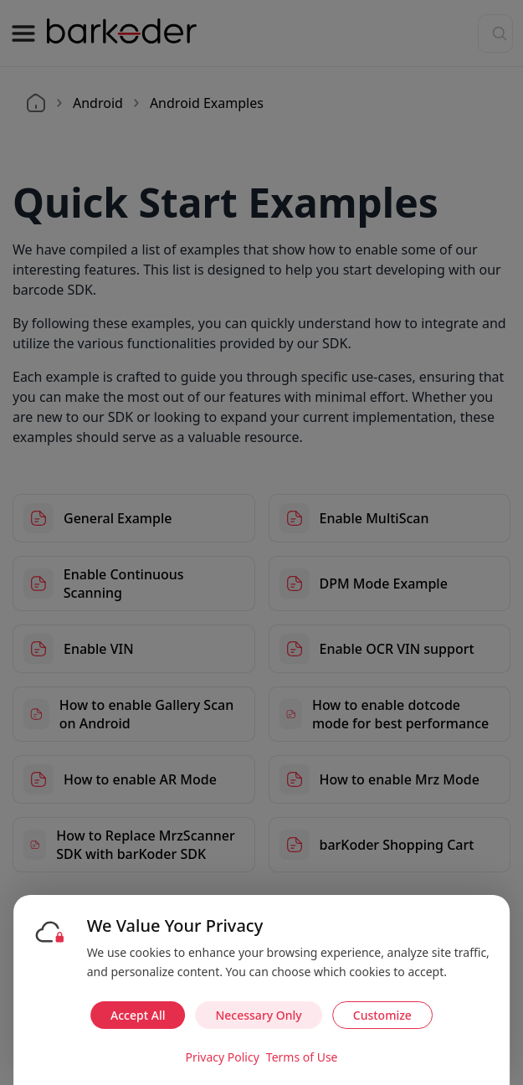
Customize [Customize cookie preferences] (382, 1015)
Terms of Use (302, 1057)
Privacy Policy (222, 1057)
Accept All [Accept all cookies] (137, 1015)
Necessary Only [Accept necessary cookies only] (258, 1015)
